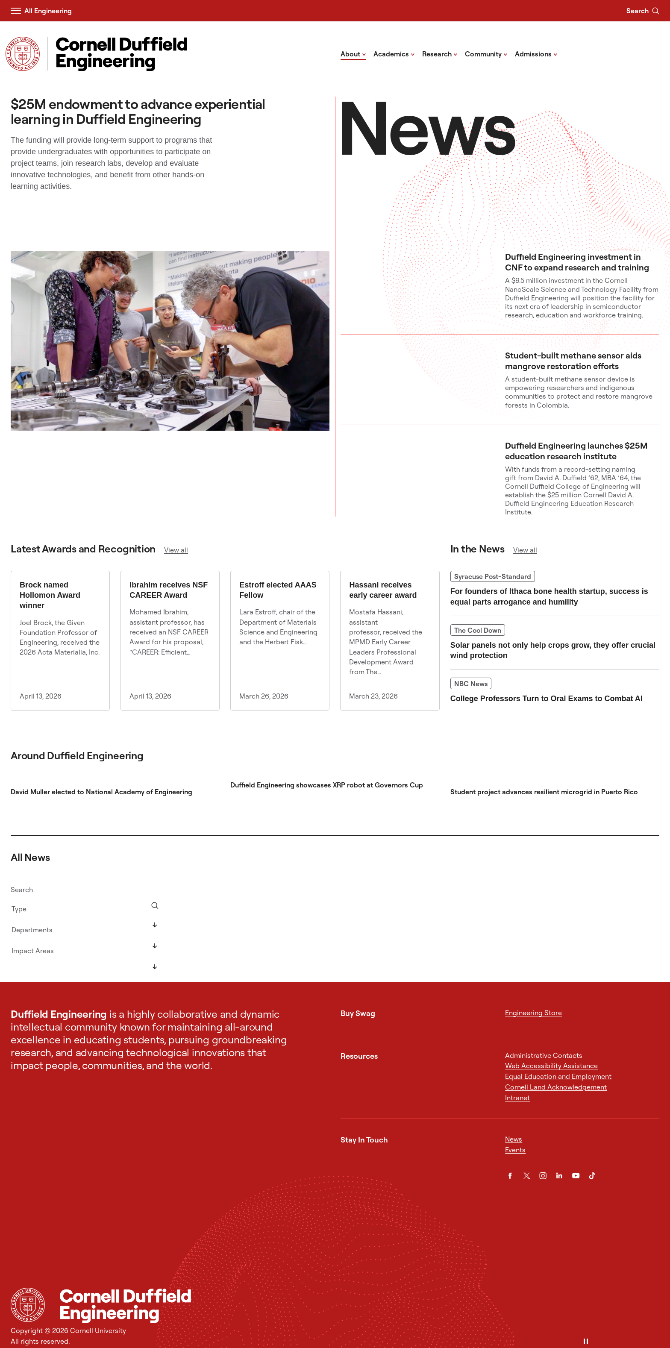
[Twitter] (527, 1176)
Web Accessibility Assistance (551, 1065)
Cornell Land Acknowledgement (556, 1087)
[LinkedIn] (559, 1176)
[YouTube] (576, 1176)
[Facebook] (510, 1176)
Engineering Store (533, 1012)
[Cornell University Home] (28, 1305)
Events (515, 1149)
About (353, 53)
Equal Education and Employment (558, 1076)
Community (486, 53)
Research (440, 53)
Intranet (517, 1097)
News (513, 1139)
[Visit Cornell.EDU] (23, 54)
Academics (394, 53)
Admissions (536, 53)
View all (176, 550)
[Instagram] (543, 1176)
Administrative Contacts (543, 1055)
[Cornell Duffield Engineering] (355, 1306)
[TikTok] (592, 1176)
